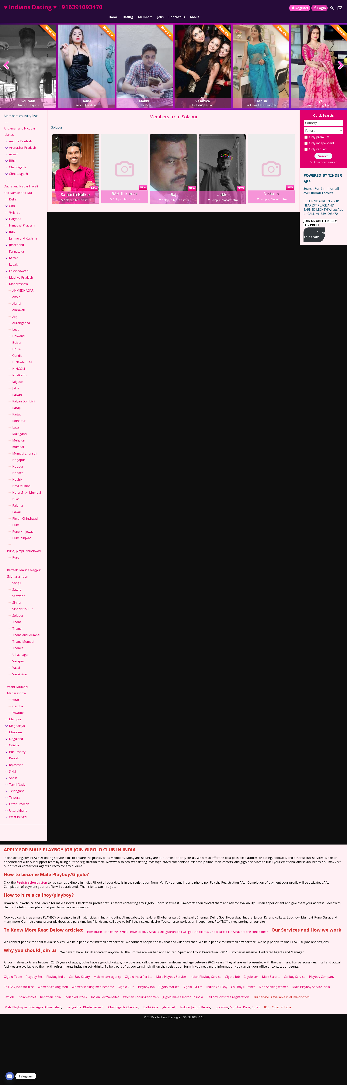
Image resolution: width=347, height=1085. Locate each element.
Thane (17, 622)
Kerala (13, 251)
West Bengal (18, 810)
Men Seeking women (274, 980)
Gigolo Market (168, 980)
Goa (12, 199)
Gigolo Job (232, 970)
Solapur (17, 609)
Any (15, 310)
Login (319, 8)
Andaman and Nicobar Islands (19, 125)
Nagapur (18, 453)
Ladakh (14, 258)
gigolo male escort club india (182, 991)
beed (15, 323)
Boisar (17, 336)
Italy (12, 225)
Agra (39, 1001)
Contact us (176, 8)
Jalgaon (17, 375)
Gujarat (14, 206)
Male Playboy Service (171, 970)
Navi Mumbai (21, 479)
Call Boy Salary (79, 970)
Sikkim (13, 765)
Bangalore (74, 1001)
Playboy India (55, 970)
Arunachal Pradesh (22, 141)
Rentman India (50, 991)
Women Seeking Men (53, 980)
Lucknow (222, 1001)
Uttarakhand (18, 804)
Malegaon (19, 427)
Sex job (9, 991)
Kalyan (17, 388)
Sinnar (17, 596)
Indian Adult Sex (75, 991)
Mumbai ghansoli (24, 447)
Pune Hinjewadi (23, 525)
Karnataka (16, 245)
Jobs (160, 8)
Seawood (18, 589)
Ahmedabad (52, 1001)
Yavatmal (18, 706)
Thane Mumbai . (23, 635)
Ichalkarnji (19, 369)
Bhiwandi (18, 330)
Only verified (315, 143)
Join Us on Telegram (314, 228)
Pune (16, 518)
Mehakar (18, 434)
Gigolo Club (126, 980)
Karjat (16, 408)
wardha (17, 700)
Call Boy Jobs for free (19, 980)
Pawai (16, 505)
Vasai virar (19, 668)
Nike (15, 492)
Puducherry (17, 745)
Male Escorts (271, 970)
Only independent (319, 137)
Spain (13, 771)
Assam (13, 148)
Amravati (18, 303)
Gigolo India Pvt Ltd (138, 970)
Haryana (15, 212)
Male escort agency (107, 970)
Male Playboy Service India (311, 980)
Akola (16, 290)
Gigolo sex (251, 970)
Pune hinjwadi (22, 531)
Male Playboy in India (20, 1001)
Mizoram (15, 726)
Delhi (12, 193)
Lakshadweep (19, 264)
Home (113, 8)
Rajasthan (16, 758)
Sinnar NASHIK (22, 602)
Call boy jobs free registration (228, 991)
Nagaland (16, 732)
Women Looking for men (141, 991)
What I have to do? (133, 925)
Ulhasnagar (20, 648)
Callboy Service (294, 970)
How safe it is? (221, 925)
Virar (15, 693)
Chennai (132, 1001)
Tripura (14, 791)
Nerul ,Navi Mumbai (26, 486)
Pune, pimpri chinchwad (24, 544)
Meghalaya (17, 719)
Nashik (17, 473)
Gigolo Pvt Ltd (193, 980)
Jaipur (195, 1001)
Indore (185, 1001)
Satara (17, 583)
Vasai (16, 661)
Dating (128, 8)
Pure (15, 551)
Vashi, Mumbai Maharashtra (17, 683)
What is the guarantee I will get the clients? (178, 925)
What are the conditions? (250, 925)
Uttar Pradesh (19, 797)
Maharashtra (18, 277)
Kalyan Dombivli (23, 395)
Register (299, 8)
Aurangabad (21, 316)
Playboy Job (146, 980)
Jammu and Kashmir (23, 232)
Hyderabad (167, 1001)
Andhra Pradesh (20, 135)
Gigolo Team (13, 970)
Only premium (316, 131)
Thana (17, 615)
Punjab (14, 752)
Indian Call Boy (216, 980)
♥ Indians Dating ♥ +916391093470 (53, 7)
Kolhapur (19, 414)
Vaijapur (18, 655)
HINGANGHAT (22, 356)
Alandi (16, 297)
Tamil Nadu (17, 778)
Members (145, 8)
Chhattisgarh (18, 167)
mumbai (18, 440)
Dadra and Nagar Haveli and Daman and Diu (21, 183)
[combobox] (323, 116)
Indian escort (27, 991)
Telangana (16, 784)
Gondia (17, 349)
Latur (16, 421)
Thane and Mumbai (26, 628)
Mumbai (235, 1001)
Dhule (16, 343)
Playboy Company (321, 970)
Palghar (17, 499)
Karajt (16, 401)
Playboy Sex (34, 970)
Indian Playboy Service (205, 970)
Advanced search (323, 156)
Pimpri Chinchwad (25, 512)
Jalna (15, 382)
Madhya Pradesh (21, 271)
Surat (256, 1001)
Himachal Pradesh (22, 219)
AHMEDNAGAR (22, 284)
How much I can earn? (102, 925)
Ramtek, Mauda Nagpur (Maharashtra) (24, 567)
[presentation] (6, 58)
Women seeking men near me (93, 980)
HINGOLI (18, 362)
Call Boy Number (243, 980)
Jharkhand (16, 238)
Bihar (13, 154)
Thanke (17, 642)
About (194, 8)
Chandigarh (17, 161)
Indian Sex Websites (105, 991)
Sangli (16, 576)
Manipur (15, 713)
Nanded (17, 466)
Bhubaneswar (93, 1001)
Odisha (14, 739)
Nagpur (17, 460)
